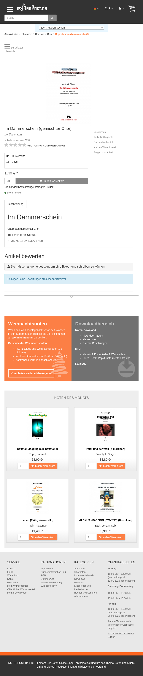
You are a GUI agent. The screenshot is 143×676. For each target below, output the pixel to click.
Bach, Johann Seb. (105, 525)
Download (79, 578)
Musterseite (16, 155)
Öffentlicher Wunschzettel (21, 589)
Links (10, 572)
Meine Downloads (16, 592)
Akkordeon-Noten (93, 335)
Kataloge (80, 363)
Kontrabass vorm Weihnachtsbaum (36, 359)
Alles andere (81, 596)
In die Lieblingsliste (103, 137)
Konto (10, 578)
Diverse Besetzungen (95, 343)
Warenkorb (13, 575)
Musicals (79, 582)
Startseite (79, 568)
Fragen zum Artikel (103, 152)
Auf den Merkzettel (103, 142)
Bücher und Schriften (85, 592)
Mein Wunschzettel (17, 585)
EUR (109, 8)
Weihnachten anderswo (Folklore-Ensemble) (41, 356)
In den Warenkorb (52, 180)
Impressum (47, 568)
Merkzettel (12, 582)
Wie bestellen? (49, 585)
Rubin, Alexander (37, 525)
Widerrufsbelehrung (51, 582)
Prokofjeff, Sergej (105, 454)
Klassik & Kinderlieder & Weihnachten (104, 354)
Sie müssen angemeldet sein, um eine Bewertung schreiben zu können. (58, 266)
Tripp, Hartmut (37, 454)
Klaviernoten (90, 339)
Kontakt (11, 568)
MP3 (78, 348)
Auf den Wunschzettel (105, 147)
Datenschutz (47, 578)
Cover (12, 161)
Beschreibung (15, 203)
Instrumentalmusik (84, 575)
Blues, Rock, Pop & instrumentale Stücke (106, 358)
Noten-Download (85, 330)
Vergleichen (100, 132)
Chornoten (80, 572)
